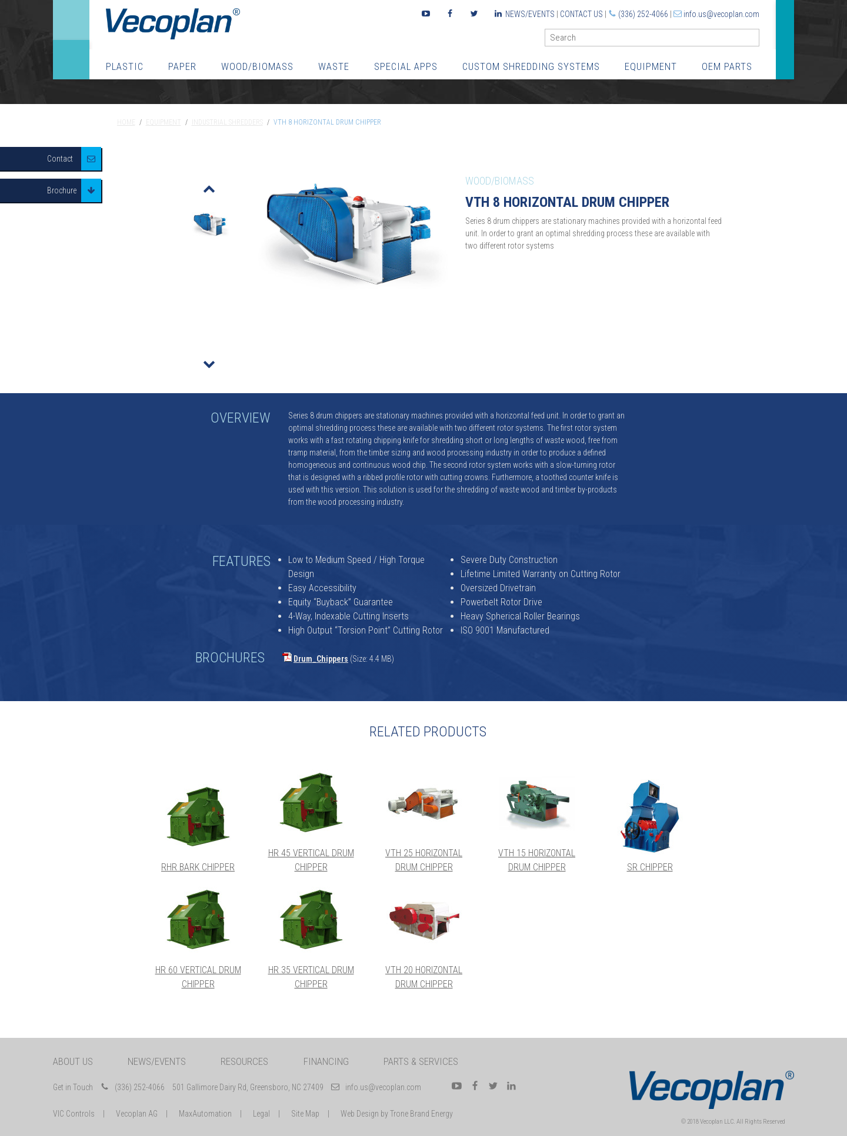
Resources (244, 1061)
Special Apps (406, 66)
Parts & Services (421, 1061)
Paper (182, 66)
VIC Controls (74, 1113)
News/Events (530, 14)
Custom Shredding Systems (531, 66)
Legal (261, 1113)
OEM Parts (727, 66)
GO (754, 40)
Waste (333, 66)
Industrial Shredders (227, 122)
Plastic (125, 66)
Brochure (61, 190)
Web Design (360, 1113)
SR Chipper (650, 867)
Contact (60, 158)
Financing (326, 1061)
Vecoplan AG (137, 1113)
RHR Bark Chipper (198, 867)
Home (126, 122)
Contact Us (581, 14)
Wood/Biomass (257, 66)
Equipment (651, 66)
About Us (73, 1061)
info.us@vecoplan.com (721, 14)
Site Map (305, 1113)
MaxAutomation (205, 1113)
